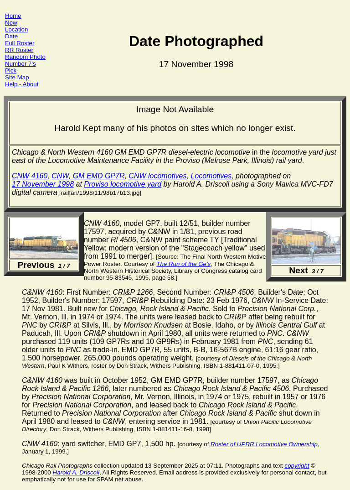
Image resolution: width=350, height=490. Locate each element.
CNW (60, 176)
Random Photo (25, 56)
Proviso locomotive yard (122, 184)
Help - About (21, 84)
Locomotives (211, 176)
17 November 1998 (43, 184)
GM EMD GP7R (99, 176)
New (11, 22)
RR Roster (19, 50)
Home (13, 15)
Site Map (17, 77)
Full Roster (19, 43)
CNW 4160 (29, 176)
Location (16, 29)
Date (11, 36)
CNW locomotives (157, 176)
